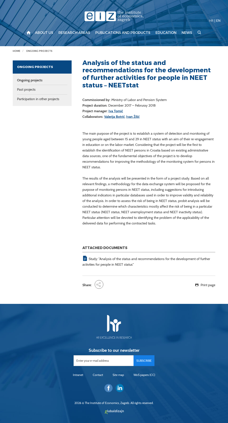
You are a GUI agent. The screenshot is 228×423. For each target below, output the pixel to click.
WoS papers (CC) (144, 375)
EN (218, 21)
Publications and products (122, 33)
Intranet (78, 375)
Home (16, 51)
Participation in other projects (38, 99)
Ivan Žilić (133, 117)
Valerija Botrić (114, 117)
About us (44, 33)
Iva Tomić (115, 111)
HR (211, 21)
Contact (98, 375)
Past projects (26, 89)
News (187, 33)
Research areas (74, 33)
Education (166, 33)
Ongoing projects (39, 51)
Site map (118, 375)
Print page (208, 285)
